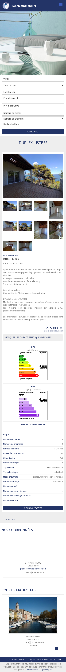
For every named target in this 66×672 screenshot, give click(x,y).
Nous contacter (33, 508)
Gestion (32, 660)
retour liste (10, 519)
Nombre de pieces (33, 113)
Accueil (7, 660)
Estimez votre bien (44, 660)
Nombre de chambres (33, 118)
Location (23, 660)
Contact (57, 660)
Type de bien (33, 85)
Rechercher (33, 132)
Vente (33, 79)
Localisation (33, 92)
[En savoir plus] (31, 670)
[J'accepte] (47, 670)
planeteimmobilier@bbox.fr (33, 569)
